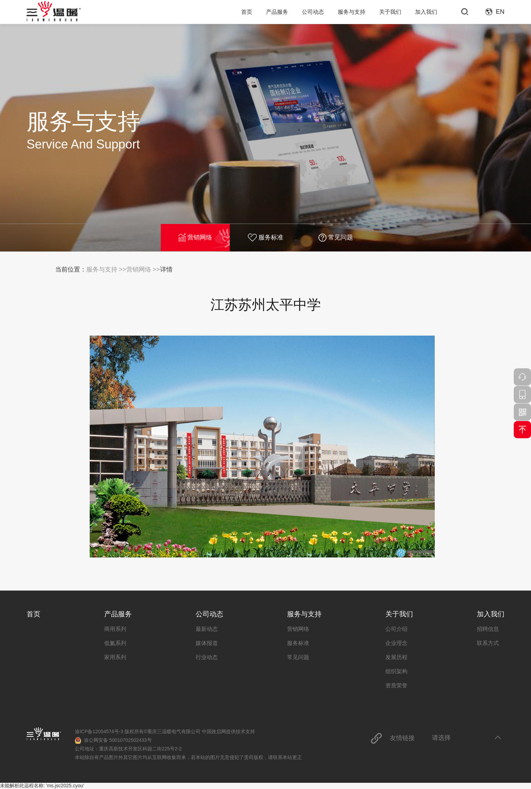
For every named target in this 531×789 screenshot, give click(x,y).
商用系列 (115, 629)
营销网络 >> (143, 269)
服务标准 (265, 238)
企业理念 (396, 643)
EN (500, 11)
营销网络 (195, 238)
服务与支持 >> (106, 269)
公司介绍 (396, 629)
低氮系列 (115, 643)
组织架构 (396, 671)
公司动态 (313, 12)
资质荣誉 (396, 685)
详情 (166, 269)
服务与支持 (351, 12)
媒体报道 (207, 643)
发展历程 (396, 657)
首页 (246, 12)
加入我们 (426, 12)
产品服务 (277, 12)
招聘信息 (488, 629)
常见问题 (335, 238)
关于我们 (390, 12)
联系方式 (488, 643)
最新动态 (207, 629)
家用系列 (115, 657)
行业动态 (207, 657)
